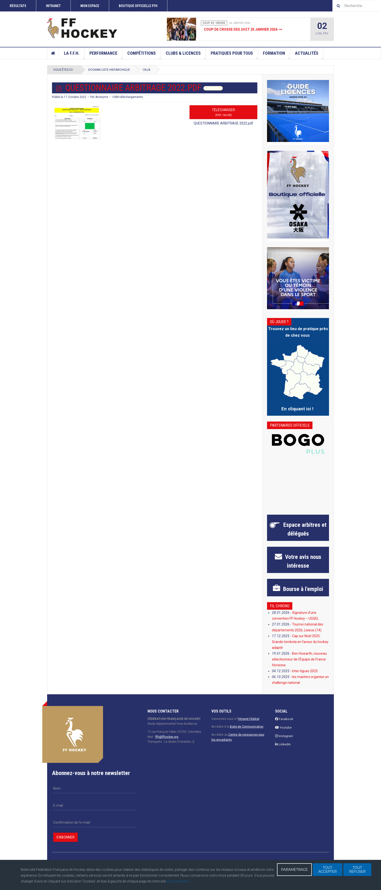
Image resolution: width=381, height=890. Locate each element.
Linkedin (283, 744)
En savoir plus (178, 881)
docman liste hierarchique (109, 69)
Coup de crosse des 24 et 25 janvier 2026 (240, 29)
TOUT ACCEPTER (327, 869)
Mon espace (89, 6)
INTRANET (53, 6)
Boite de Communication (246, 726)
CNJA (146, 69)
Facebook (284, 719)
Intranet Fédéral (248, 719)
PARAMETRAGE (294, 869)
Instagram (284, 736)
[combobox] (356, 5)
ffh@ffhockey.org (166, 737)
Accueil (53, 53)
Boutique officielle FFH (138, 6)
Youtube (283, 727)
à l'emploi (302, 589)
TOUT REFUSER (357, 869)
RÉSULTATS (18, 6)
